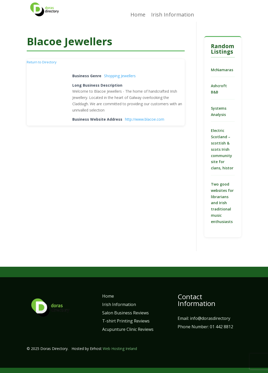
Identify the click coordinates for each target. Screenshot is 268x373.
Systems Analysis (218, 111)
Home (137, 15)
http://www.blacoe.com (144, 119)
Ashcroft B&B (219, 88)
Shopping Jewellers (120, 75)
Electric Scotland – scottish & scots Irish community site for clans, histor (222, 149)
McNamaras (222, 69)
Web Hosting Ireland (120, 348)
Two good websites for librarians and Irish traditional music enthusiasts (222, 203)
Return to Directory (42, 62)
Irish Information (172, 15)
